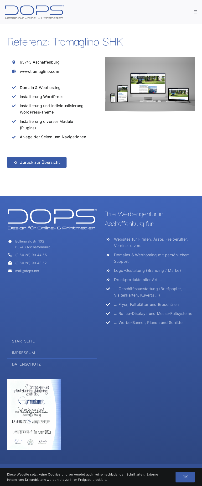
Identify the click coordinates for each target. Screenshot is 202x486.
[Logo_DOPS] (34, 6)
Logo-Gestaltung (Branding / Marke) (147, 270)
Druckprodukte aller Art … (138, 279)
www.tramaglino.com (39, 71)
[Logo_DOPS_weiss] (52, 210)
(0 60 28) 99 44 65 (31, 255)
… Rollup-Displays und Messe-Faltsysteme (153, 313)
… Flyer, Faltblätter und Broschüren (146, 304)
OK (185, 477)
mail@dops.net (27, 271)
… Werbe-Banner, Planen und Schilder (149, 322)
